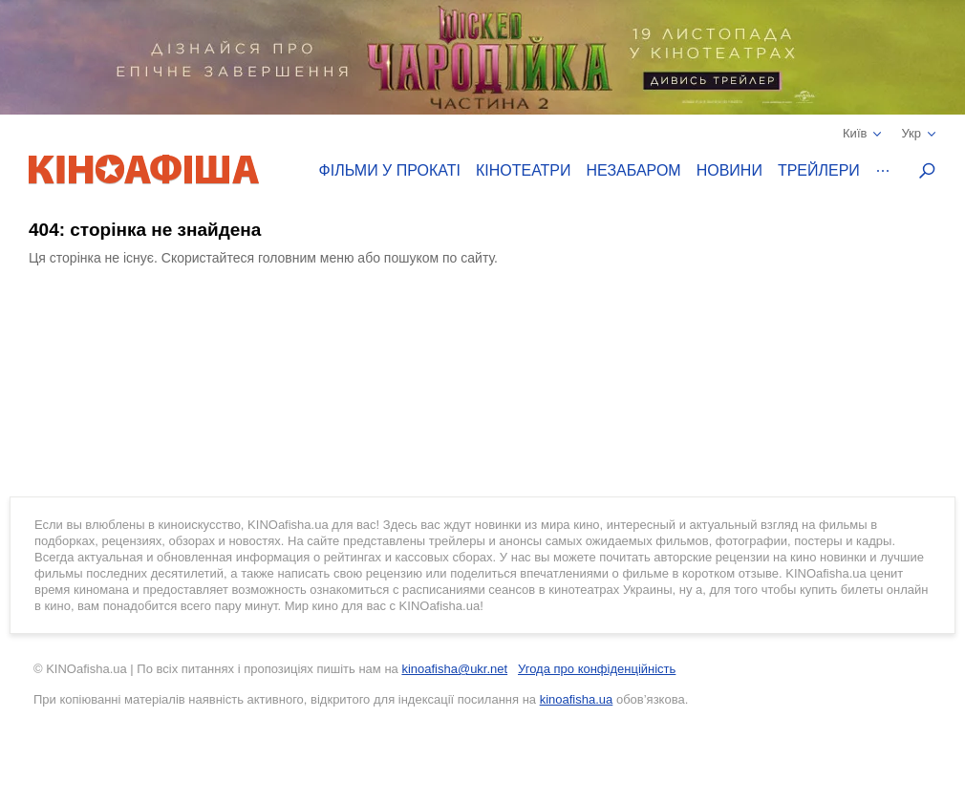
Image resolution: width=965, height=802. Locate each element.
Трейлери (819, 170)
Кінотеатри (523, 170)
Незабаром (634, 170)
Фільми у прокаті (390, 170)
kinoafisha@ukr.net (454, 669)
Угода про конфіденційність (597, 669)
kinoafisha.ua (576, 699)
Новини (729, 170)
